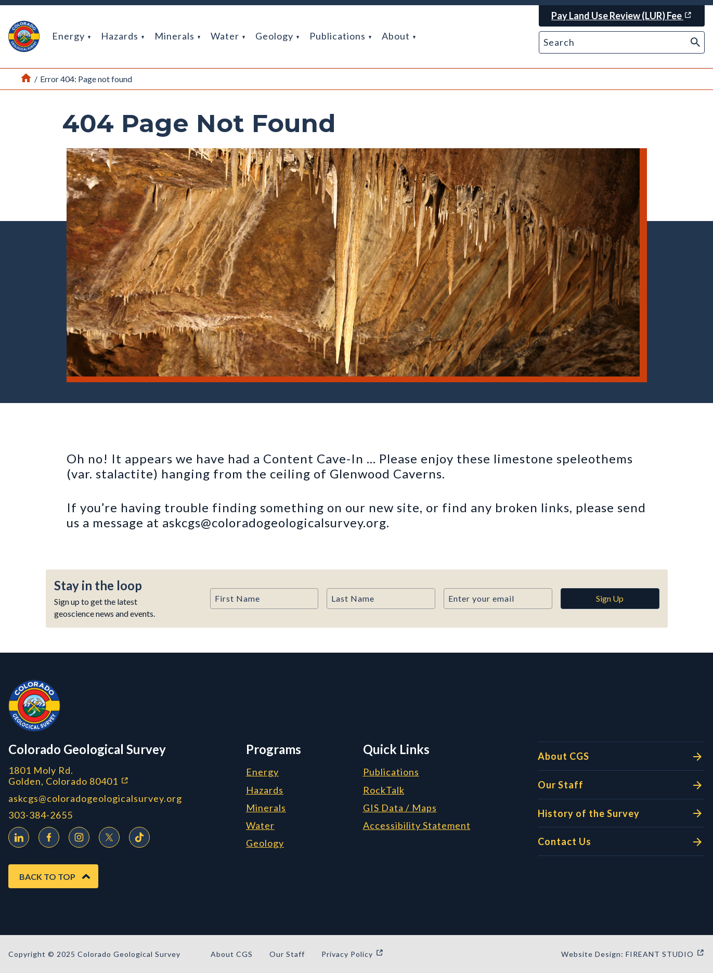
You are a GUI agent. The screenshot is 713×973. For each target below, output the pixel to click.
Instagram (76, 835)
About (399, 36)
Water (228, 36)
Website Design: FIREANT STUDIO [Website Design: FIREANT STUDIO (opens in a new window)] (633, 954)
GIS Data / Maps (400, 808)
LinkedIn (16, 835)
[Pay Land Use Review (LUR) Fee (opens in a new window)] (622, 16)
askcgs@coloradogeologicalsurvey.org (95, 798)
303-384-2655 (40, 815)
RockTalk (384, 790)
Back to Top (47, 876)
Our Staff (621, 785)
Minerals (177, 36)
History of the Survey (621, 813)
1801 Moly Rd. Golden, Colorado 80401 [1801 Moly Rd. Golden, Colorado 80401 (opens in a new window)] (123, 775)
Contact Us (621, 842)
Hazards (122, 36)
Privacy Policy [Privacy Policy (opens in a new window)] (352, 954)
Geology (277, 36)
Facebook (46, 835)
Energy (71, 36)
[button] (24, 36)
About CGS (621, 756)
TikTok (137, 835)
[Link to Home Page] (26, 79)
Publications (340, 36)
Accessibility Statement (417, 826)
